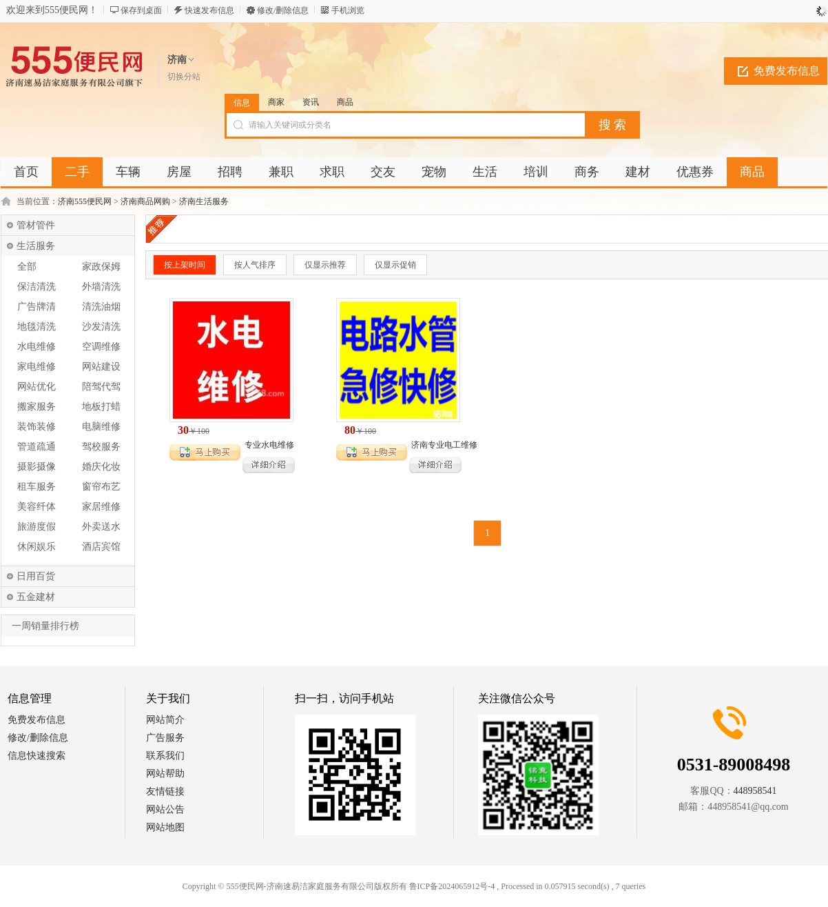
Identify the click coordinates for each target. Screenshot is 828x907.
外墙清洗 (101, 286)
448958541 (755, 791)
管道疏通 (36, 446)
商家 (276, 102)
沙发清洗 (101, 326)
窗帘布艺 (101, 486)
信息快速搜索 (36, 755)
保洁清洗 (36, 286)
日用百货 (36, 576)
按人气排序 (255, 265)
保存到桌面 (141, 10)
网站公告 (165, 809)
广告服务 (165, 737)
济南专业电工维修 (444, 445)
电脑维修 (101, 426)
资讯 (310, 102)
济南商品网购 (145, 201)
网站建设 (101, 366)
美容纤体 (36, 506)
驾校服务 (101, 446)
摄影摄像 (36, 466)
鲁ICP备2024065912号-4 (452, 886)
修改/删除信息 (283, 10)
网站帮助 (165, 773)
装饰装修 (36, 426)
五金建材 (36, 597)
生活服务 (36, 246)
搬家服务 (36, 406)
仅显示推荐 (325, 265)
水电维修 (36, 346)
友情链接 (165, 791)
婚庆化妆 (101, 466)
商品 (345, 102)
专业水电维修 (269, 445)
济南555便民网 (85, 201)
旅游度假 (36, 526)
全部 (27, 266)
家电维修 (36, 366)
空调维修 (101, 346)
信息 (242, 103)
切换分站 (183, 76)
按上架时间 (184, 265)
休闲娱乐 (36, 546)
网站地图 (165, 827)
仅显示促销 (395, 265)
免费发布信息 (787, 71)
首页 (26, 172)
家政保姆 (101, 266)
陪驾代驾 (101, 386)
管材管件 (36, 225)
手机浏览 (347, 10)
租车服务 (36, 486)
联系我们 (165, 755)
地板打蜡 (101, 406)
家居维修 (101, 506)
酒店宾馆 (101, 546)
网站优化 (36, 386)
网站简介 (165, 720)
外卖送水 (101, 526)
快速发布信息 (209, 10)
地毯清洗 (36, 326)
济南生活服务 (204, 201)
